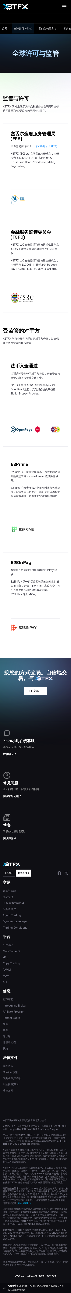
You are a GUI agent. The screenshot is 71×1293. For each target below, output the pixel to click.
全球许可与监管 (23, 28)
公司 (4, 28)
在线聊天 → (9, 754)
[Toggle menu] (64, 7)
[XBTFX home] (15, 7)
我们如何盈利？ (48, 28)
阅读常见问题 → (12, 796)
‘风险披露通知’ (24, 1203)
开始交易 (35, 691)
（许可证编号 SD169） (45, 146)
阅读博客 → (9, 838)
